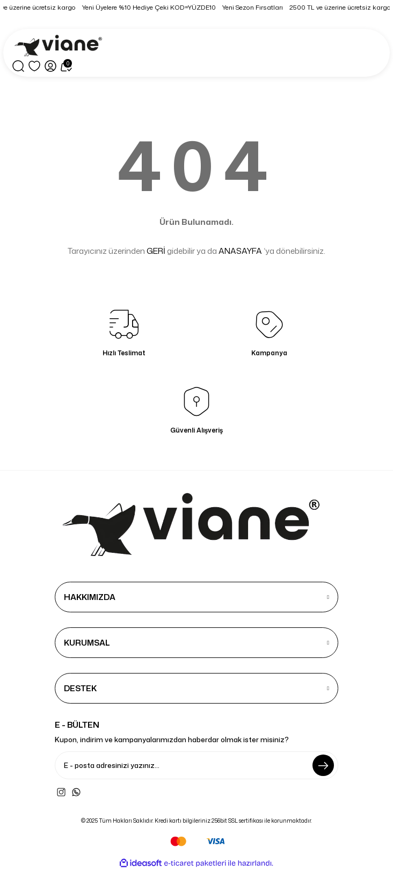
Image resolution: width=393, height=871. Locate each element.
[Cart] (66, 66)
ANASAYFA (240, 251)
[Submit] (323, 765)
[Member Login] (50, 66)
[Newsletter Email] (196, 765)
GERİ (156, 251)
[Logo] (60, 46)
